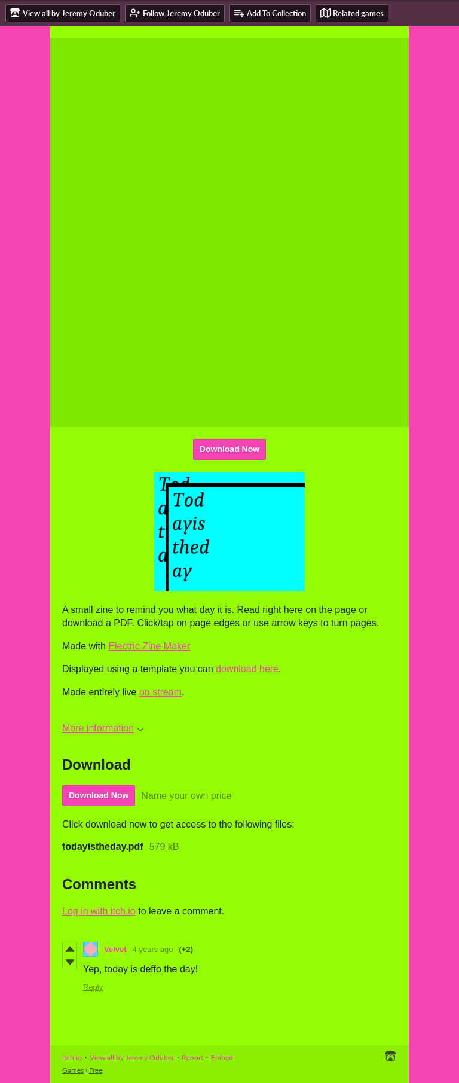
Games (73, 1070)
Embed (222, 1057)
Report (192, 1057)
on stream (160, 692)
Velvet (115, 949)
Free (95, 1070)
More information (103, 728)
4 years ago (153, 949)
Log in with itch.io (99, 911)
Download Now (229, 449)
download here (247, 669)
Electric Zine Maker (149, 646)
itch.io (72, 1057)
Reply (93, 987)
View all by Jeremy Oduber (132, 1057)
